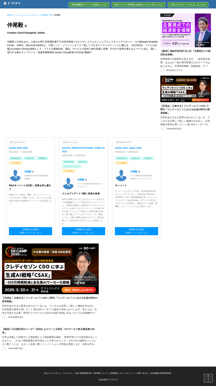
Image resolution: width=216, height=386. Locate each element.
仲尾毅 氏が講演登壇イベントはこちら (30, 231)
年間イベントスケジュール (19, 15)
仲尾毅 (27, 171)
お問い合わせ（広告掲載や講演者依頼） (154, 373)
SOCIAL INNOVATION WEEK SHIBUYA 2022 (83, 149)
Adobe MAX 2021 (18, 147)
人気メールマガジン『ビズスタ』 (58, 373)
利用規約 (114, 373)
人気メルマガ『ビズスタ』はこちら (188, 4)
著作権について (101, 373)
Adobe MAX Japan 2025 (128, 147)
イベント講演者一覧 (43, 15)
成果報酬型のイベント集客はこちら (88, 4)
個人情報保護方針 (84, 373)
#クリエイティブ (17, 142)
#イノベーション (70, 142)
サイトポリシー (127, 373)
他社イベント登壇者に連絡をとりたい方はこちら (138, 4)
